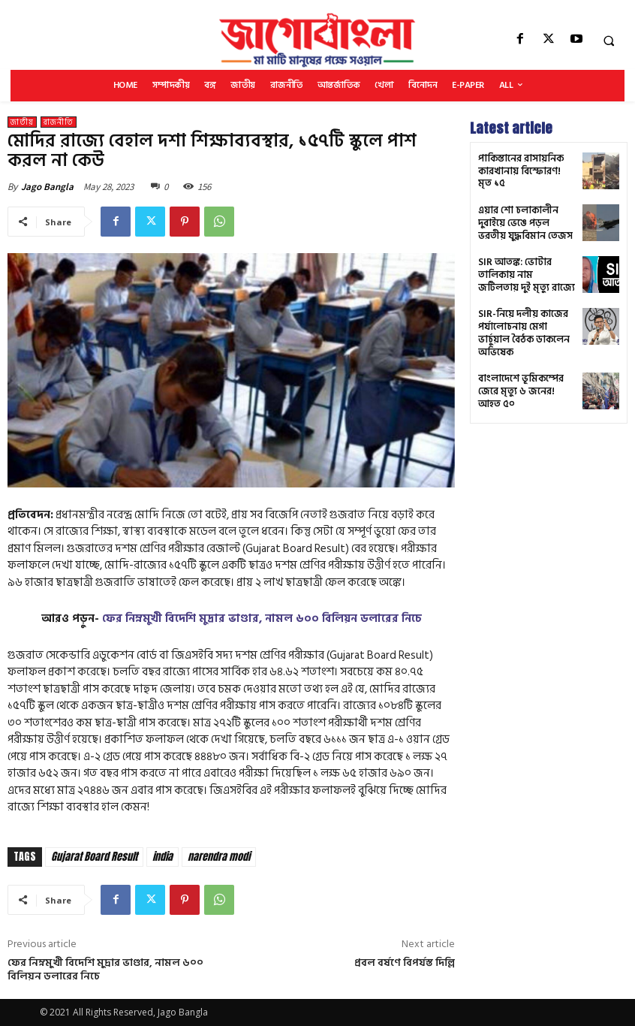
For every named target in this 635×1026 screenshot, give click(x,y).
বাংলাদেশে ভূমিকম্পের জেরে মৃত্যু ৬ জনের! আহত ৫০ (525, 371)
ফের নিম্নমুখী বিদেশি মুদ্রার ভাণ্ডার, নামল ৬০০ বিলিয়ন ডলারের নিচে (262, 618)
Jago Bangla (47, 186)
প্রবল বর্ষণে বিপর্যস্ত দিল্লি (404, 962)
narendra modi (219, 857)
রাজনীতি (59, 122)
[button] (608, 40)
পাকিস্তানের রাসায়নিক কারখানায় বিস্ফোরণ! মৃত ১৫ (524, 170)
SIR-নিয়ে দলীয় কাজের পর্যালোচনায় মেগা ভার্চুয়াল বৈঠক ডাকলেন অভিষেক (526, 320)
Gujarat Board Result (94, 857)
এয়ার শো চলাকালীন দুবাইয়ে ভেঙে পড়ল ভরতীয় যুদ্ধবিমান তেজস (526, 221)
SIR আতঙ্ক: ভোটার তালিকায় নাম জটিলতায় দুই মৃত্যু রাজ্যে (523, 270)
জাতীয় (22, 122)
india (162, 857)
